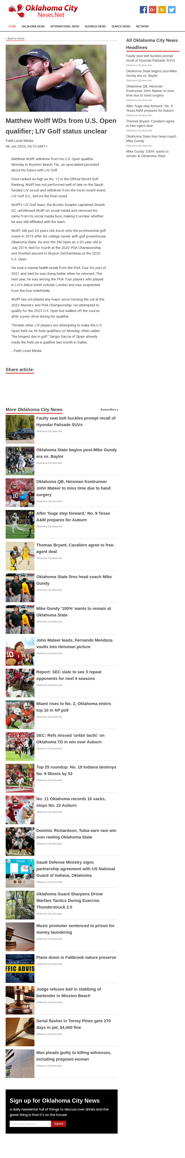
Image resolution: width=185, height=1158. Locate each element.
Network (142, 26)
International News (64, 26)
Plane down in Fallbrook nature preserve (76, 957)
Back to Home (15, 39)
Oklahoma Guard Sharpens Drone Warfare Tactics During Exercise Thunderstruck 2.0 (69, 900)
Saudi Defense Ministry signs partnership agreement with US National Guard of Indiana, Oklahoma (75, 869)
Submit (58, 1124)
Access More (108, 409)
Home (12, 26)
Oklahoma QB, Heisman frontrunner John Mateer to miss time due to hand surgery (73, 488)
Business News (95, 26)
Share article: (20, 369)
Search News (121, 26)
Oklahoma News (33, 26)
